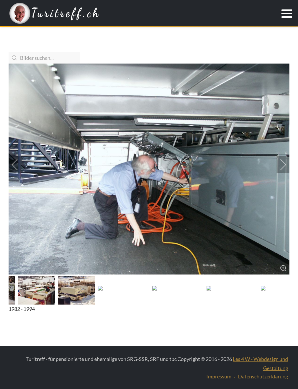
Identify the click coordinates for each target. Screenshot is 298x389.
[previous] (19, 164)
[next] (279, 164)
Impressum (218, 376)
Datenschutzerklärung (263, 376)
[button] (286, 13)
